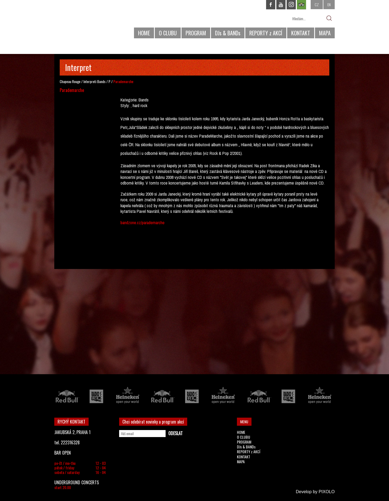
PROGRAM (196, 33)
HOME (144, 33)
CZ (317, 4)
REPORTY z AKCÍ (265, 33)
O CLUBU (168, 33)
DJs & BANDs (227, 33)
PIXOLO (326, 491)
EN (329, 4)
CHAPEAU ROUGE (83, 21)
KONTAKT (300, 33)
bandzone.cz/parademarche (142, 223)
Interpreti (89, 81)
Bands (101, 81)
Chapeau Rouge (70, 81)
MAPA (325, 33)
